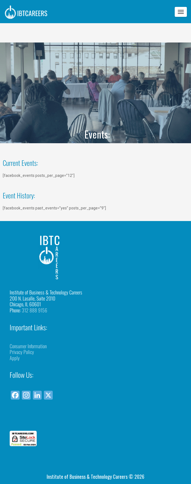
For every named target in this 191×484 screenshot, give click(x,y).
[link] (95, 421)
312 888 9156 (34, 310)
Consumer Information (28, 346)
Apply (15, 357)
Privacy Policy (22, 351)
